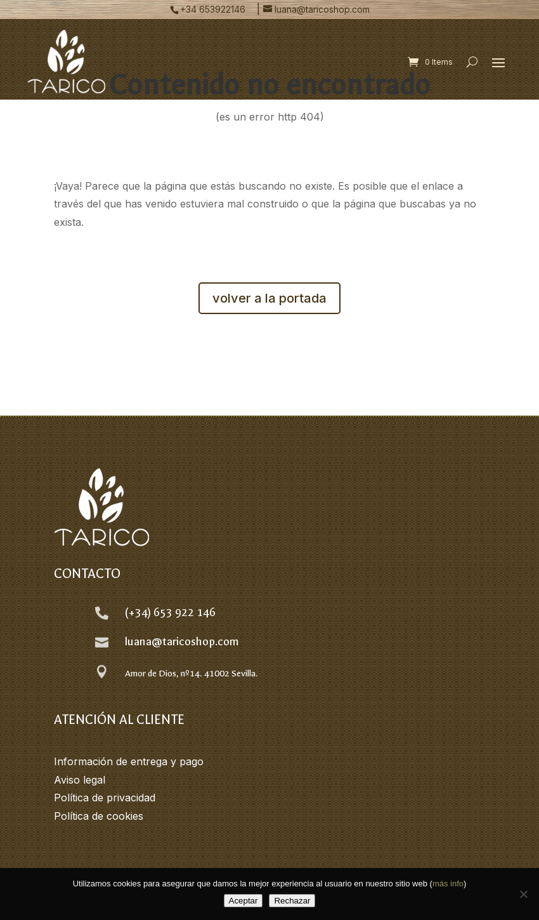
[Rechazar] (523, 894)
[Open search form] (472, 61)
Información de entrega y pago (129, 761)
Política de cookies (98, 816)
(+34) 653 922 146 (170, 612)
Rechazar (292, 900)
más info (448, 883)
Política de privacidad (104, 797)
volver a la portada (269, 298)
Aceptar (243, 900)
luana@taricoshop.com (182, 641)
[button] (498, 62)
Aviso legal (79, 779)
